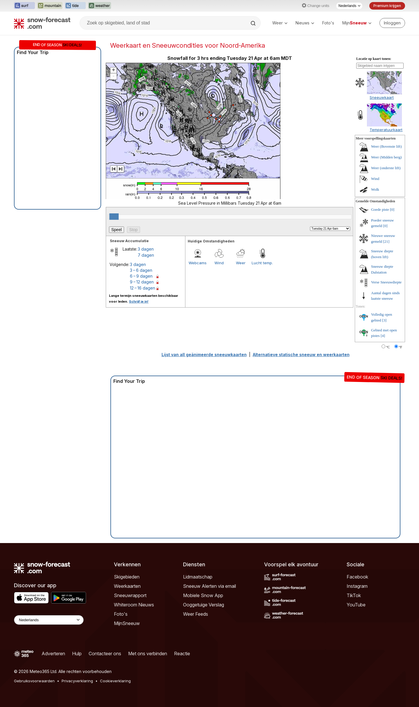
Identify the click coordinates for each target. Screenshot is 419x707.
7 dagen (146, 255)
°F (400, 347)
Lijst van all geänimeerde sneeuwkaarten (204, 354)
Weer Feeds (195, 614)
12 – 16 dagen (142, 287)
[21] (386, 241)
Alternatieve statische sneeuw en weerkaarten (301, 354)
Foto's (328, 22)
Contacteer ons (105, 653)
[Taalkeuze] (349, 6)
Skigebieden (126, 577)
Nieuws (305, 22)
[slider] (114, 216)
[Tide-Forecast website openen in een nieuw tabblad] (75, 6)
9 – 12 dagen (142, 281)
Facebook (357, 577)
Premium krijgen (387, 5)
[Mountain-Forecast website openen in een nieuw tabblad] (49, 6)
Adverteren (53, 653)
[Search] (253, 23)
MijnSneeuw (127, 623)
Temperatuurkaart (386, 129)
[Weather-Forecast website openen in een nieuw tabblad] (99, 6)
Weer (279, 22)
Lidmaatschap (197, 577)
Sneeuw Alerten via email (209, 586)
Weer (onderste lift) (385, 168)
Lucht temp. (262, 262)
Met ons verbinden (147, 653)
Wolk (375, 189)
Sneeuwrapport (130, 595)
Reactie (182, 653)
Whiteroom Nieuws (134, 605)
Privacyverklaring (77, 681)
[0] (392, 209)
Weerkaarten (127, 586)
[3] (384, 320)
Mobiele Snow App (203, 595)
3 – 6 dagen (141, 270)
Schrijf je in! (138, 301)
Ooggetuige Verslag (203, 605)
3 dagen (146, 249)
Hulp (77, 653)
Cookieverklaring (115, 681)
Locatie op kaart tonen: (373, 59)
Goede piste (380, 209)
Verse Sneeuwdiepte (386, 282)
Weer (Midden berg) (386, 157)
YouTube (356, 605)
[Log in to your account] (392, 23)
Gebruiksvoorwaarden (34, 681)
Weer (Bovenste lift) (386, 146)
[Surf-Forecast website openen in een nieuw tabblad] (24, 6)
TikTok (354, 595)
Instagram (357, 586)
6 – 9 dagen (141, 276)
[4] (383, 335)
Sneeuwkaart (382, 97)
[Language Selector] (49, 620)
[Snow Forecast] (42, 23)
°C (388, 347)
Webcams (198, 262)
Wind (219, 262)
